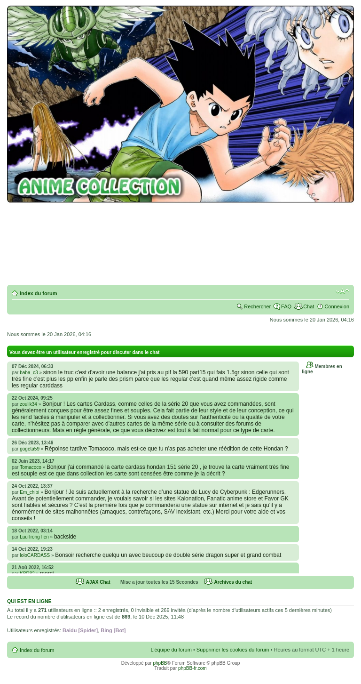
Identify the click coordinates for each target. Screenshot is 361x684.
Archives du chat (233, 582)
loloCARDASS (35, 555)
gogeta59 (29, 448)
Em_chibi (29, 492)
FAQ (286, 306)
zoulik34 (28, 404)
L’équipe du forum (170, 649)
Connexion (336, 306)
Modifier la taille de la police (342, 291)
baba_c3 (29, 372)
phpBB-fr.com (192, 668)
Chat (308, 306)
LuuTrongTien (34, 536)
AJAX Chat (98, 582)
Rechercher (257, 306)
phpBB (160, 663)
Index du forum (38, 293)
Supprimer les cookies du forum (232, 649)
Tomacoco (30, 467)
